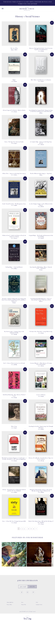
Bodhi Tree (27, 9)
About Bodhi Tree (10, 602)
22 (33, 528)
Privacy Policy (9, 604)
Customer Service (39, 604)
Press (22, 602)
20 (28, 528)
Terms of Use (23, 604)
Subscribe (32, 586)
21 (31, 528)
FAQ (37, 602)
